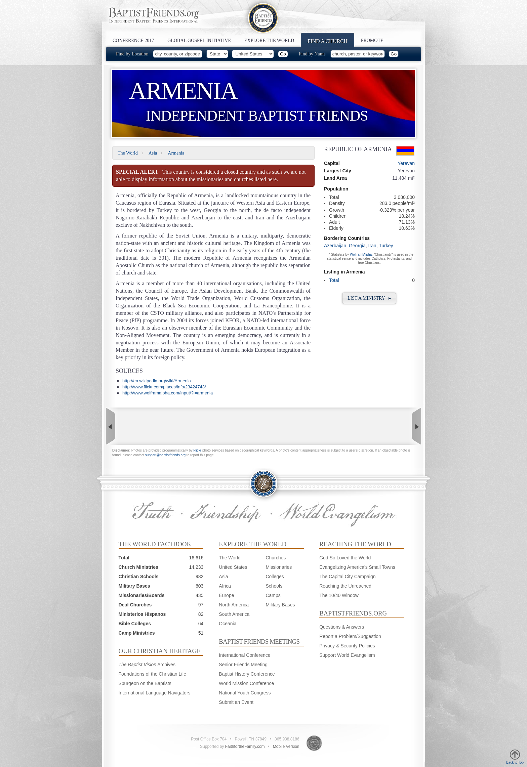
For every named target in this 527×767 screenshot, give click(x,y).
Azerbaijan (335, 245)
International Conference (244, 655)
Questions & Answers (341, 627)
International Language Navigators (155, 692)
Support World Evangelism (347, 655)
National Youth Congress (245, 692)
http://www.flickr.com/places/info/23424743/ (164, 386)
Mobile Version (286, 746)
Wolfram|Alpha (361, 254)
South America (234, 614)
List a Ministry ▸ (369, 298)
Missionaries (279, 567)
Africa (225, 586)
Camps (273, 595)
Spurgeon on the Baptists (145, 683)
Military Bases (280, 604)
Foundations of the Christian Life (153, 674)
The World (128, 153)
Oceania (227, 623)
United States (233, 567)
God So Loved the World (345, 557)
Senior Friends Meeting (243, 664)
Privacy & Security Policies (347, 645)
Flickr (197, 450)
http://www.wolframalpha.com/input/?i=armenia (167, 392)
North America (234, 604)
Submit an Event (236, 702)
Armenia (176, 153)
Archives (147, 664)
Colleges (275, 576)
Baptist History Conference (247, 674)
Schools (274, 586)
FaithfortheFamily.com (245, 746)
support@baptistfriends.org (165, 455)
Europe (226, 595)
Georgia (357, 245)
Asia (153, 153)
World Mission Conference (246, 683)
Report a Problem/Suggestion (350, 636)
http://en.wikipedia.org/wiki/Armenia (156, 380)
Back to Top (515, 757)
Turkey (386, 245)
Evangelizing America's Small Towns (357, 567)
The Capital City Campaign (347, 576)
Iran (372, 245)
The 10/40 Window (339, 595)
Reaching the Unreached (345, 586)
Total (334, 280)
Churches (276, 557)
